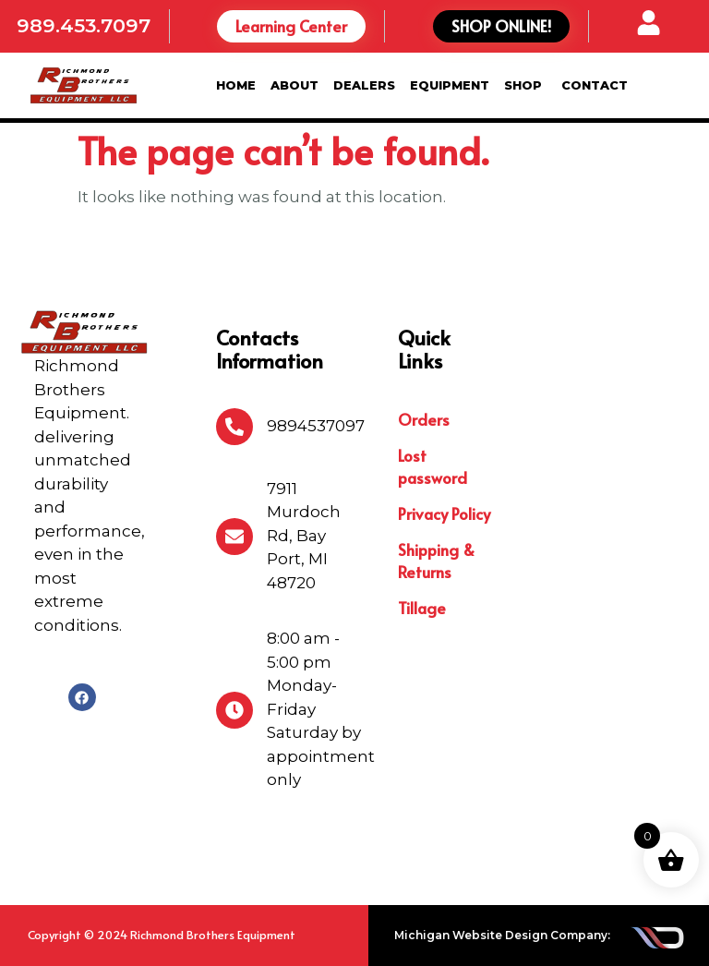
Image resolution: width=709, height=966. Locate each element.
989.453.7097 (83, 25)
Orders (424, 419)
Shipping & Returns (436, 560)
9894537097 (316, 426)
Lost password (432, 466)
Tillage (422, 608)
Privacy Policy (444, 513)
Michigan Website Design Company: (502, 935)
